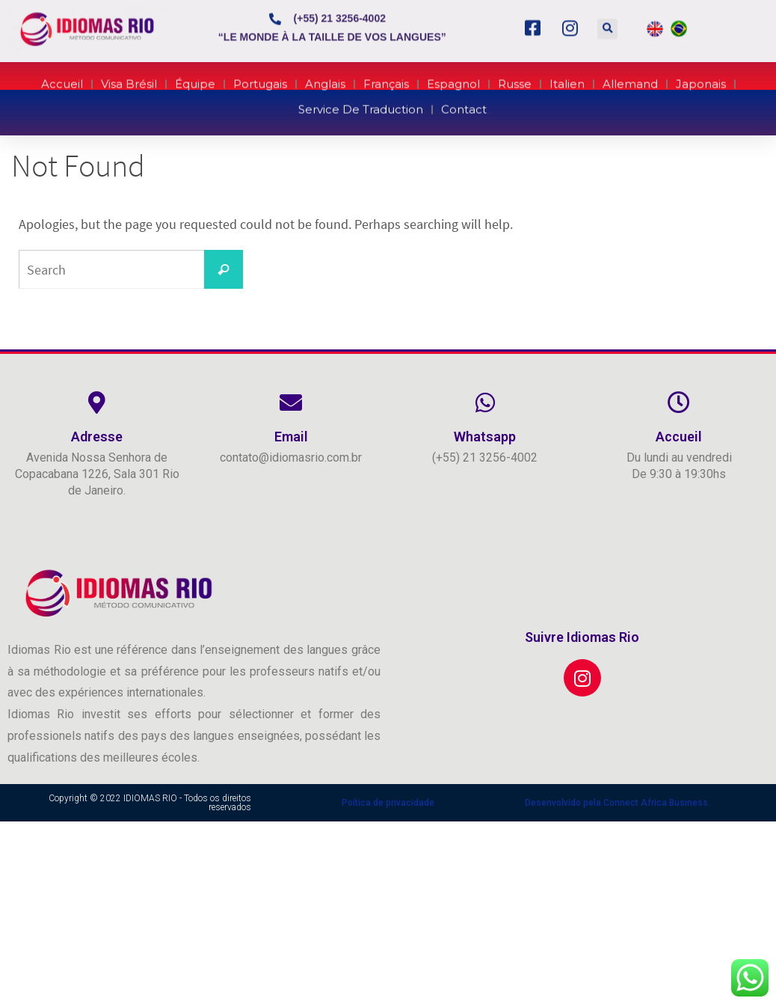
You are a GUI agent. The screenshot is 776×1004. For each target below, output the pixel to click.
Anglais (325, 80)
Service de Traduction (360, 105)
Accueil (62, 80)
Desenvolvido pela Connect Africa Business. (617, 803)
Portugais (260, 80)
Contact (464, 105)
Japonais (701, 80)
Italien (567, 80)
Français (386, 80)
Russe (515, 80)
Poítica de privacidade (388, 803)
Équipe (195, 80)
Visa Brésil (129, 80)
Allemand (630, 80)
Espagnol (453, 80)
